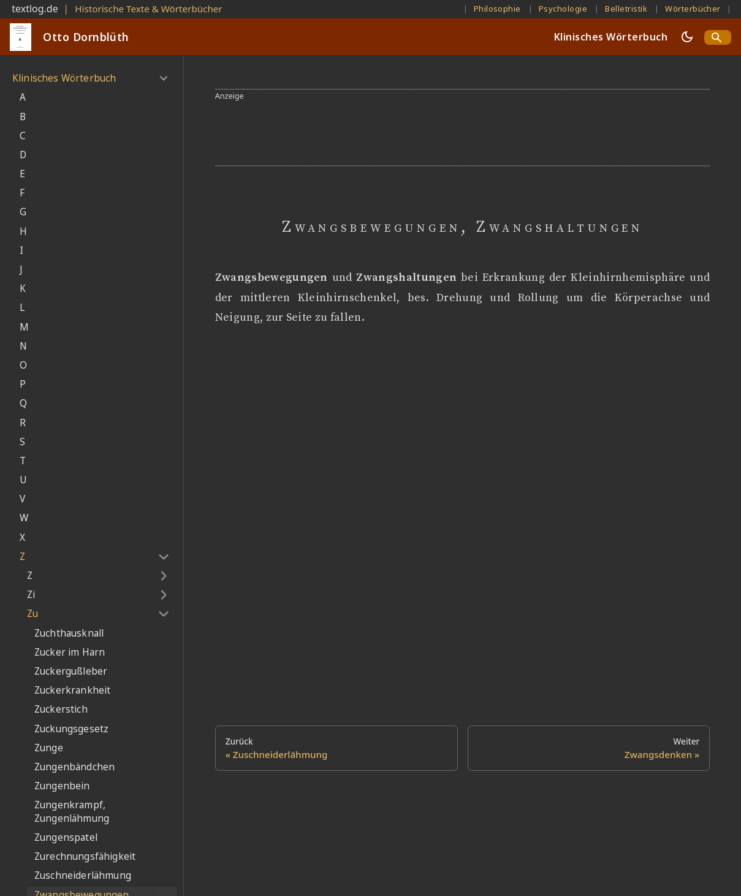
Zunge (48, 747)
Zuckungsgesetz (71, 728)
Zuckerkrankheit (72, 690)
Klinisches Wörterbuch (610, 37)
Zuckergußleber (70, 671)
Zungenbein (62, 785)
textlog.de (35, 8)
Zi (31, 594)
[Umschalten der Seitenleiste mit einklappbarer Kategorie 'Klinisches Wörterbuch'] (163, 78)
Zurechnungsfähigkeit (84, 856)
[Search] (717, 37)
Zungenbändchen (74, 766)
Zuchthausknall (69, 633)
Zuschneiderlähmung (82, 875)
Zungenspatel (65, 837)
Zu (32, 613)
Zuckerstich (61, 709)
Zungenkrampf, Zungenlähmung (71, 811)
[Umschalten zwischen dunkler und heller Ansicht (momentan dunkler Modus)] (687, 37)
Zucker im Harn (69, 652)
